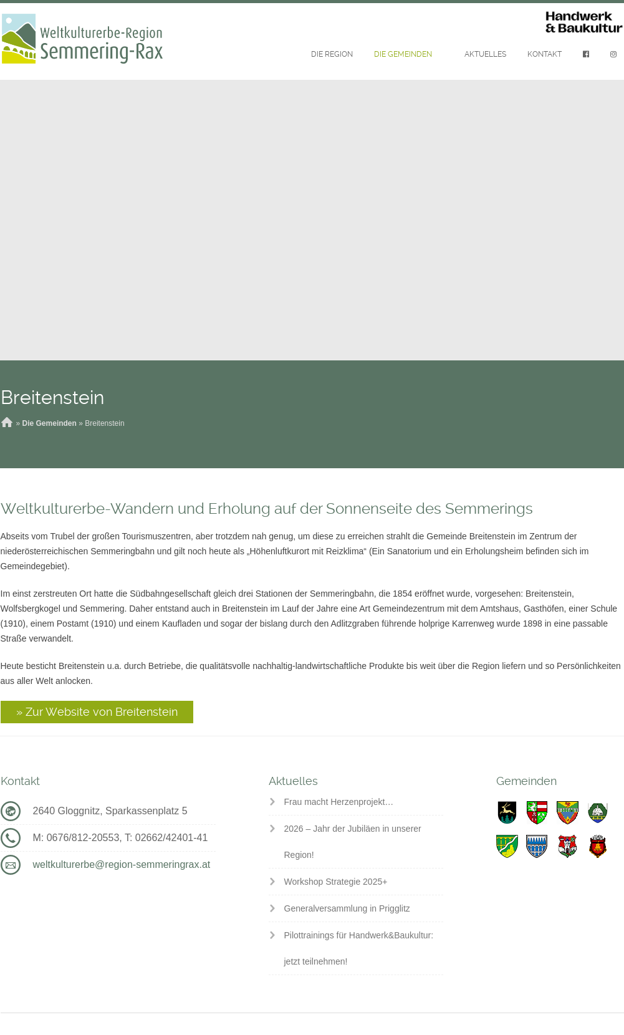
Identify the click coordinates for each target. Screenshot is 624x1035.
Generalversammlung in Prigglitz (347, 908)
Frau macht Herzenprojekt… (339, 802)
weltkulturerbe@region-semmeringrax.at (122, 864)
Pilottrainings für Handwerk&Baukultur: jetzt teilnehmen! (359, 948)
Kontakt (544, 54)
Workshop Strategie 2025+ (336, 882)
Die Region (332, 54)
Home (7, 423)
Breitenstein (52, 397)
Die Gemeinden (403, 54)
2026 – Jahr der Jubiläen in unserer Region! (352, 842)
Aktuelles (485, 54)
